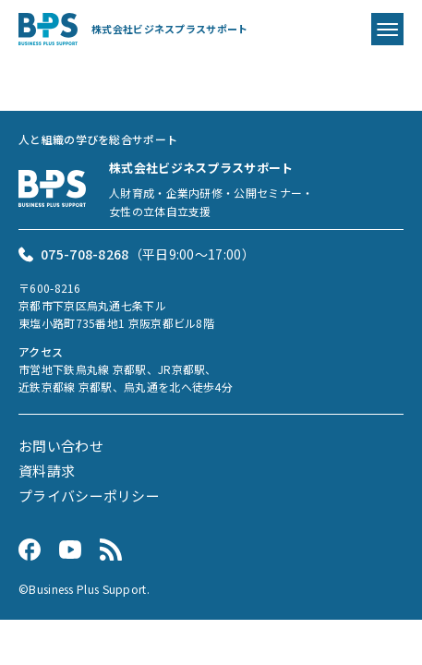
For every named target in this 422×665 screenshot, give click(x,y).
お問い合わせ (60, 445)
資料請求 (46, 470)
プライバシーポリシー (89, 495)
